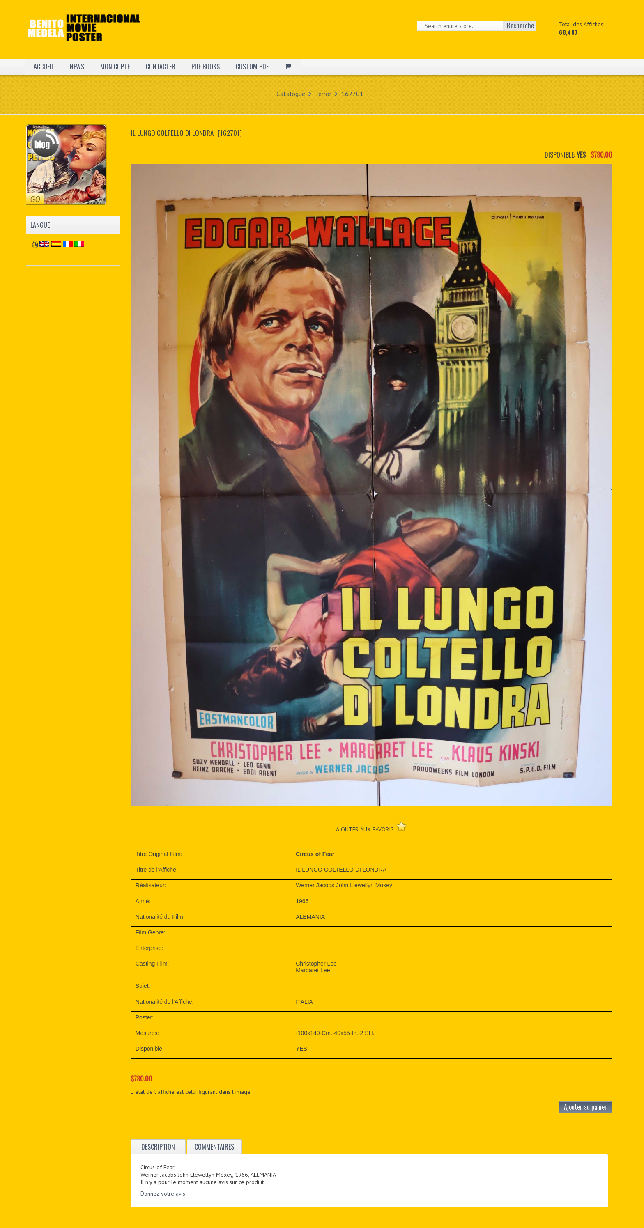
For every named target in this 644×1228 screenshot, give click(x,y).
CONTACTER (160, 66)
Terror (323, 94)
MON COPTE (115, 66)
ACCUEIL (44, 66)
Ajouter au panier (585, 1107)
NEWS (77, 66)
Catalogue (290, 94)
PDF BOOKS (205, 66)
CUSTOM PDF (252, 66)
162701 (352, 94)
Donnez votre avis (162, 1193)
